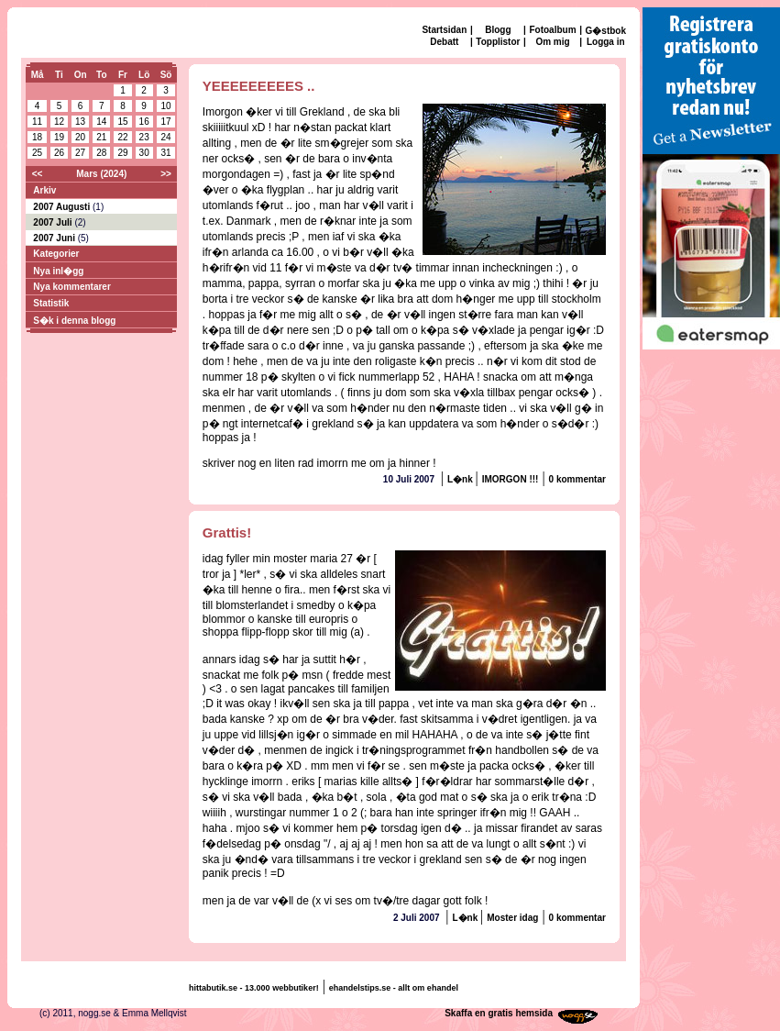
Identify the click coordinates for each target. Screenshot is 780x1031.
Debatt (444, 42)
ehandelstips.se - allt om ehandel (393, 987)
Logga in (606, 42)
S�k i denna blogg (74, 321)
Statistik (51, 303)
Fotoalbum (552, 30)
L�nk (461, 479)
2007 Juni (55, 238)
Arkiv (44, 190)
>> (165, 174)
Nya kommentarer (71, 287)
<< (37, 174)
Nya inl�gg (58, 271)
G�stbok (606, 31)
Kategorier (56, 254)
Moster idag (512, 918)
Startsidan (444, 30)
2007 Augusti (63, 207)
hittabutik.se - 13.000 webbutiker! (254, 987)
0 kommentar (577, 479)
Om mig (552, 42)
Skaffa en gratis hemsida (499, 1013)
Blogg (498, 30)
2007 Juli (53, 222)
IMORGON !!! (510, 479)
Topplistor (498, 42)
